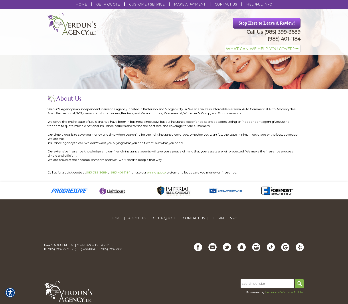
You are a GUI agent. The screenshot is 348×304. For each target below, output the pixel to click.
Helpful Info (224, 218)
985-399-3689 (96, 172)
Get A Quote (164, 218)
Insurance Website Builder (284, 292)
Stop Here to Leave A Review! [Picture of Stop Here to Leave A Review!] (266, 23)
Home (116, 218)
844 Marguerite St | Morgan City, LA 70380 (78, 245)
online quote (156, 172)
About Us (137, 218)
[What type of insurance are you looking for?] (263, 49)
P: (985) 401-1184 (83, 249)
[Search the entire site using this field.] (267, 283)
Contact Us (194, 218)
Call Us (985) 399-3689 (274, 32)
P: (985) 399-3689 (56, 249)
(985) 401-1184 (284, 39)
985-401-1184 (120, 172)
